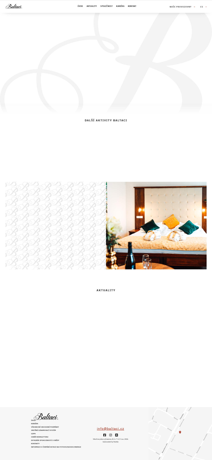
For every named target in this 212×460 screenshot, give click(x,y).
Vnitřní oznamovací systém (43, 430)
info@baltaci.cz (110, 428)
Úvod (80, 6)
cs (201, 7)
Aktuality (92, 6)
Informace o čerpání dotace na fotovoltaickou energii (56, 447)
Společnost (106, 6)
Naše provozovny (181, 7)
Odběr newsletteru (39, 437)
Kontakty (35, 443)
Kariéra (120, 6)
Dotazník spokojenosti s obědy (45, 440)
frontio (116, 442)
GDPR (33, 434)
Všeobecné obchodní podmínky (45, 427)
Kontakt (132, 6)
